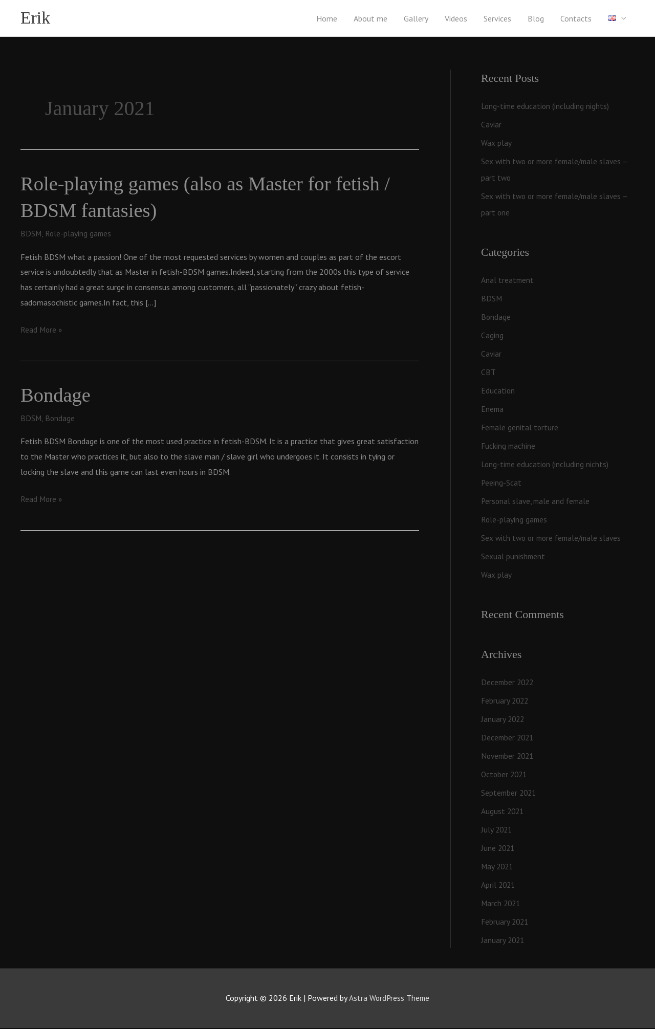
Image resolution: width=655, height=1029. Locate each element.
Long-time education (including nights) (546, 107)
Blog (536, 19)
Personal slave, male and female (537, 502)
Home (326, 19)
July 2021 (497, 830)
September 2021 (510, 794)
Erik (35, 19)
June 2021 (498, 849)
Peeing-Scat (501, 484)
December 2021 (508, 738)
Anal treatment (508, 281)
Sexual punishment (513, 558)
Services (497, 19)
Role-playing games (79, 235)
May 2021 (498, 867)
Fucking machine (509, 447)
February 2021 (506, 922)
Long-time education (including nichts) (546, 466)
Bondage (56, 396)
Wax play (496, 144)
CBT (488, 373)
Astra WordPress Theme (389, 999)
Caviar (491, 126)
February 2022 (506, 701)
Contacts (576, 19)
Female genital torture (520, 429)
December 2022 (508, 683)
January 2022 (503, 720)
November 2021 (509, 757)
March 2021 (501, 904)
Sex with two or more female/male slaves (554, 539)
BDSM (31, 235)
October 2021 (505, 775)
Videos (456, 19)
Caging (492, 337)
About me (370, 19)
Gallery (416, 19)
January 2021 (503, 941)
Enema (493, 410)
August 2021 (503, 812)
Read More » (41, 330)
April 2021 (499, 886)
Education (498, 392)
